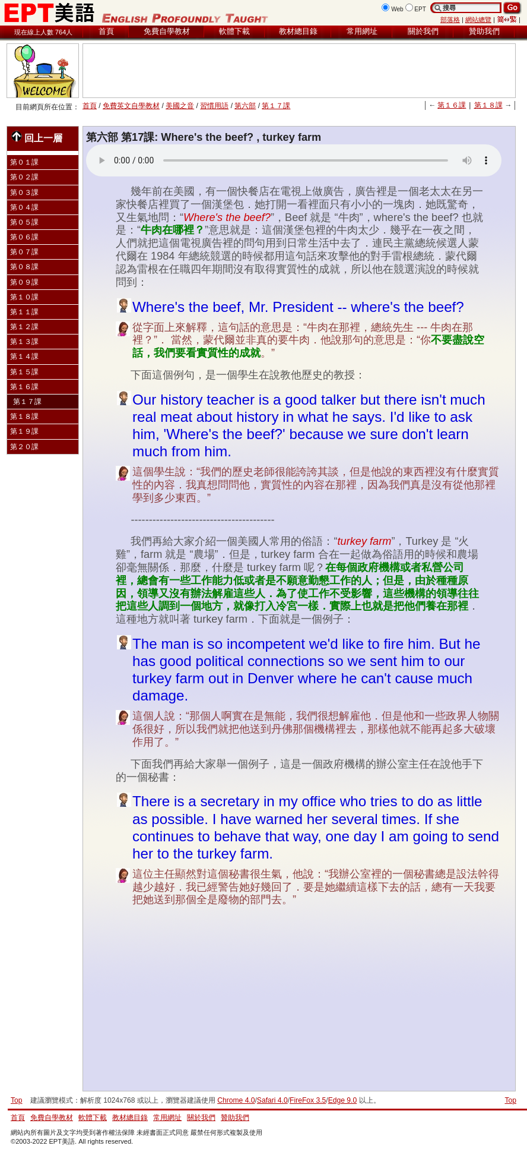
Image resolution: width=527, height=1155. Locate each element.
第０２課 (24, 177)
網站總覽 (478, 19)
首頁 (106, 31)
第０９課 (24, 282)
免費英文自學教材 (131, 106)
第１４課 (24, 356)
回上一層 (36, 137)
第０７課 (24, 252)
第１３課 (24, 341)
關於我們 (423, 31)
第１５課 (24, 372)
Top (510, 1100)
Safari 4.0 (272, 1100)
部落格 (450, 19)
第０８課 (24, 267)
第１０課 (24, 297)
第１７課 (276, 106)
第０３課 (24, 192)
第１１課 (24, 312)
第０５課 (24, 222)
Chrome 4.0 (236, 1100)
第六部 (245, 106)
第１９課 (24, 431)
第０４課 (24, 207)
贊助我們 (484, 31)
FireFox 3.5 (308, 1100)
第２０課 (24, 447)
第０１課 (24, 162)
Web (397, 9)
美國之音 (180, 106)
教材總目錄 (298, 31)
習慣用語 (214, 106)
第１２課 (24, 327)
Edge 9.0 (342, 1100)
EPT (420, 9)
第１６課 (451, 105)
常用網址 (362, 31)
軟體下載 (234, 31)
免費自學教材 (167, 31)
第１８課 (488, 105)
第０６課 (24, 237)
